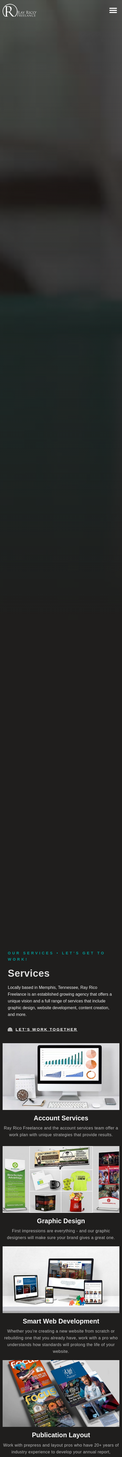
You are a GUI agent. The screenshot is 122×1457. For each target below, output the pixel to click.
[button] (113, 10)
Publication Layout (61, 1435)
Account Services (61, 1118)
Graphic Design (61, 1221)
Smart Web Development (61, 1321)
